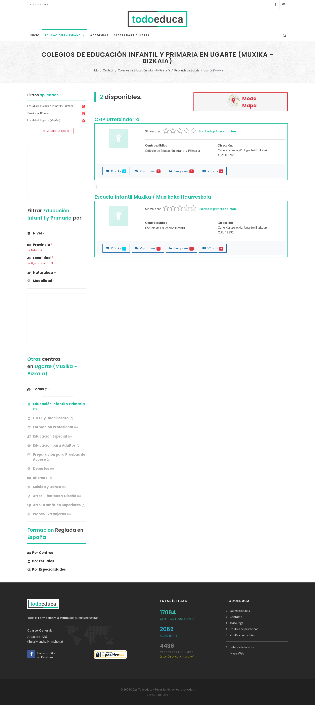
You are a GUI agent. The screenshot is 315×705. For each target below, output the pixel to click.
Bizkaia (35, 250)
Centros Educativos (177, 619)
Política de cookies (242, 635)
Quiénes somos (240, 610)
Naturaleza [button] (41, 272)
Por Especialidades (46, 569)
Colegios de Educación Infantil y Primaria (144, 70)
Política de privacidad (244, 629)
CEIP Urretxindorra (117, 119)
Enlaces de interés (242, 647)
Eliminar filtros (56, 131)
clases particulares (177, 654)
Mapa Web (237, 653)
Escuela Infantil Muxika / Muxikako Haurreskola (152, 197)
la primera (217, 131)
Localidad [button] (41, 257)
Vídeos (212, 170)
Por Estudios (40, 561)
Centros (108, 70)
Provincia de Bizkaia (186, 70)
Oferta (116, 170)
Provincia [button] (41, 244)
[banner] (56, 418)
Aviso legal (237, 623)
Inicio (95, 70)
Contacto (236, 616)
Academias (168, 636)
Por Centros (40, 552)
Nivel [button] (36, 233)
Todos (38, 389)
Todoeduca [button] (39, 4)
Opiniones (148, 170)
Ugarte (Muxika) (40, 263)
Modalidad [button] (41, 280)
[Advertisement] (56, 171)
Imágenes (181, 170)
